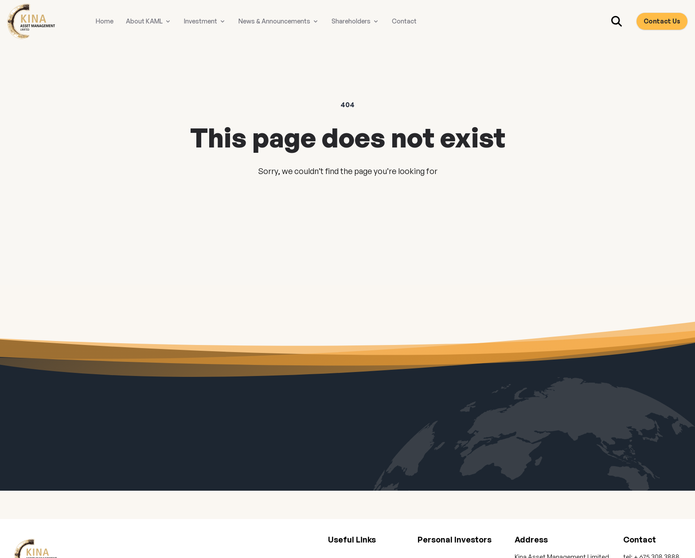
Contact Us (662, 21)
